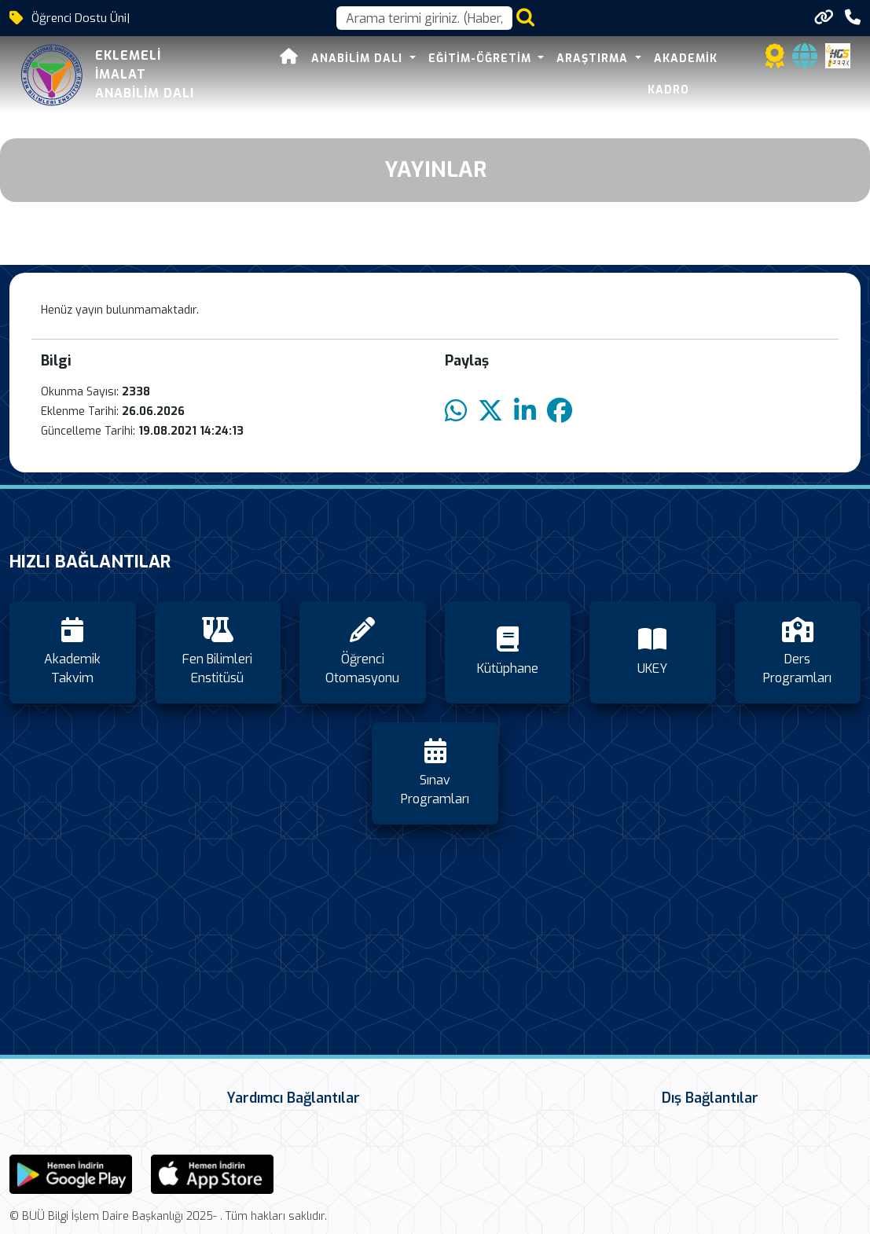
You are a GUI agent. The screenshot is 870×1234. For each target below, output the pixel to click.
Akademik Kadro (705, 74)
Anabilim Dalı (355, 74)
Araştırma (591, 74)
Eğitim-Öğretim (478, 74)
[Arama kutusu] (424, 18)
